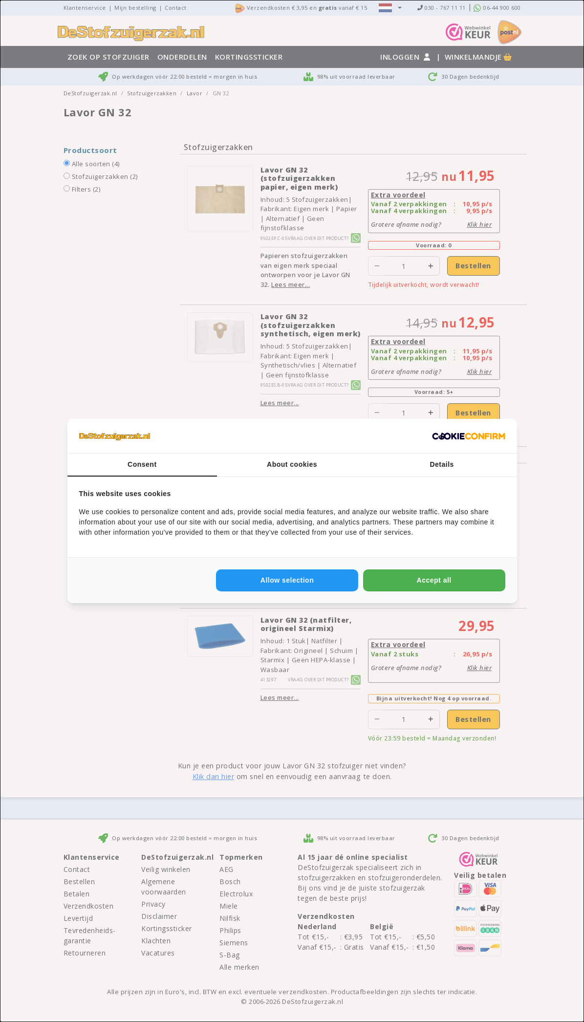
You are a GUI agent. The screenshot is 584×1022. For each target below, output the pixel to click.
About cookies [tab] (292, 464)
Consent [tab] (142, 464)
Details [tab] (442, 464)
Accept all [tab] (434, 580)
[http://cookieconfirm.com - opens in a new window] (468, 436)
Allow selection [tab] (287, 580)
